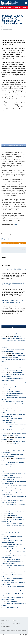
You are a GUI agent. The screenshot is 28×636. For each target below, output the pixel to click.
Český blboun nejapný (18, 443)
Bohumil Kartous (10, 458)
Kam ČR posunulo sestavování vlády (14, 389)
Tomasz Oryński (9, 336)
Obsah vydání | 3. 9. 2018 (9, 334)
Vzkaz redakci (15, 622)
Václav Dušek (9, 372)
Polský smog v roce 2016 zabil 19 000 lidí (13, 269)
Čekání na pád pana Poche (17, 353)
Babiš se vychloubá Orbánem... (12, 395)
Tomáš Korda (9, 529)
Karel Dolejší (9, 441)
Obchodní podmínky (5, 626)
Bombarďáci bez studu (17, 372)
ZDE (15, 224)
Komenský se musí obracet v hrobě (14, 523)
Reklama (3, 625)
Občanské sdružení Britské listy (16, 630)
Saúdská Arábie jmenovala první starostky (16, 511)
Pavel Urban (9, 517)
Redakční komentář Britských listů (14, 427)
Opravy (2, 623)
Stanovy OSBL (16, 620)
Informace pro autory (17, 623)
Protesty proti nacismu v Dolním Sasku (14, 393)
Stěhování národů (21, 448)
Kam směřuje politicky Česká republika (14, 370)
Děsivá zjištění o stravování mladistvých (14, 401)
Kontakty (3, 622)
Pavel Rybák (9, 551)
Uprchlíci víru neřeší (10, 422)
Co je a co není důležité (17, 517)
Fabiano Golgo (9, 355)
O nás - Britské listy (5, 620)
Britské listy (11, 3)
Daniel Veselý (9, 443)
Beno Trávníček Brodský (12, 448)
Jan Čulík (8, 345)
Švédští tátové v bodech (12, 515)
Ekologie (13, 234)
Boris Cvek (8, 353)
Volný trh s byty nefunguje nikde (13, 559)
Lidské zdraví (7, 234)
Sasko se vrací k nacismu (12, 607)
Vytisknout (5, 239)
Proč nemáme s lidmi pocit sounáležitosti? (16, 340)
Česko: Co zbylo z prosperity (19, 441)
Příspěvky (15, 625)
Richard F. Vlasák (10, 437)
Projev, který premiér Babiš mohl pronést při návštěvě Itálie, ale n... (13, 429)
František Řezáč (9, 406)
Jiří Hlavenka (9, 366)
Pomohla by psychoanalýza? (13, 601)
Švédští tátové (10, 513)
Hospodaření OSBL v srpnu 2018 (13, 391)
